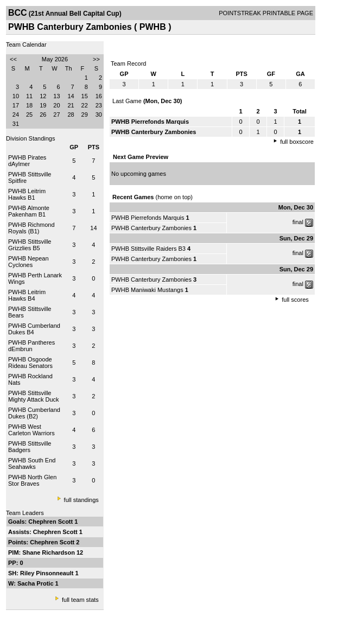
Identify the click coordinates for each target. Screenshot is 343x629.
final (298, 222)
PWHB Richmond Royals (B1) (31, 227)
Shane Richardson (49, 552)
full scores (295, 299)
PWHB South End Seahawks (31, 463)
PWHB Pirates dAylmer (27, 160)
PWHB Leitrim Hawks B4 (27, 295)
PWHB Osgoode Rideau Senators (30, 362)
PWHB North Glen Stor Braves (32, 480)
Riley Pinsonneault (47, 573)
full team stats (80, 599)
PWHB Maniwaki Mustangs (147, 290)
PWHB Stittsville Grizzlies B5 (29, 244)
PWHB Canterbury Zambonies (151, 228)
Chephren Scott (51, 521)
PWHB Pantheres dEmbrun (31, 345)
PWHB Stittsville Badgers (29, 446)
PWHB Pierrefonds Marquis (148, 217)
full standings (81, 500)
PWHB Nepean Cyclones (28, 261)
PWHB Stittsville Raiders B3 (148, 248)
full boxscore (297, 141)
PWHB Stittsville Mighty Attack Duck (33, 396)
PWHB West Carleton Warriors (31, 429)
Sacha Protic (36, 583)
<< (13, 59)
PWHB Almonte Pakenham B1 (28, 211)
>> (96, 59)
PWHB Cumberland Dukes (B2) (34, 413)
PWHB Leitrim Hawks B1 (27, 194)
